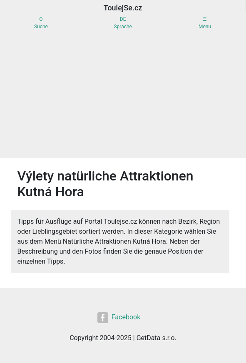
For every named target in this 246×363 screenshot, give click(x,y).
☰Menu (205, 23)
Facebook (118, 317)
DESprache (123, 23)
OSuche (41, 23)
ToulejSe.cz (123, 7)
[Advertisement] (123, 95)
